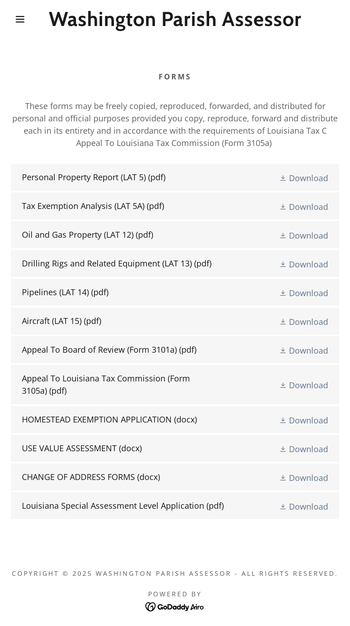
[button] (17, 19)
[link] (175, 22)
